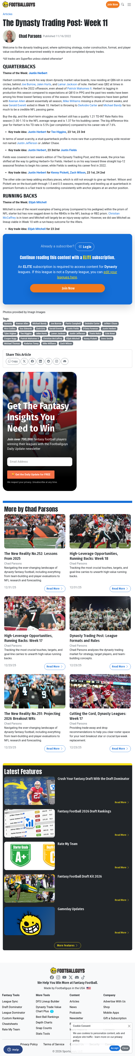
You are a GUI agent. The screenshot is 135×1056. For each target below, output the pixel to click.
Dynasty (8, 323)
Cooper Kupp (10, 338)
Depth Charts (44, 1022)
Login (84, 247)
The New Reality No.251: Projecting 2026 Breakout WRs (33, 715)
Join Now (113, 4)
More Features (67, 945)
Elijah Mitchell (38, 202)
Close (125, 1048)
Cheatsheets (10, 1023)
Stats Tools (43, 1033)
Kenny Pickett (60, 172)
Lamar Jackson (67, 84)
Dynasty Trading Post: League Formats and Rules (94, 638)
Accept (114, 1048)
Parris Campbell (73, 323)
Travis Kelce (95, 333)
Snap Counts (44, 1027)
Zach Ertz (40, 328)
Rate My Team (68, 843)
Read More (55, 588)
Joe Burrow (28, 84)
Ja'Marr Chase (110, 323)
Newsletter (76, 1018)
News (73, 1006)
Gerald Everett (17, 105)
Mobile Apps (111, 1012)
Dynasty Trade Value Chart (49, 1009)
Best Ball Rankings (47, 1016)
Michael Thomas (12, 343)
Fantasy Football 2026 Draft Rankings (84, 811)
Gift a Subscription (115, 1018)
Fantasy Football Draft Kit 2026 (80, 876)
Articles (7, 14)
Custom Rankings (13, 1018)
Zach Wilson (77, 172)
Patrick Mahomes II (79, 88)
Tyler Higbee (10, 333)
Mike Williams (71, 101)
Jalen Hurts (44, 84)
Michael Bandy (112, 105)
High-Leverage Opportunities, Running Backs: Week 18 (94, 556)
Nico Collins (10, 328)
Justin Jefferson (27, 143)
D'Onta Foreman (90, 328)
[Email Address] (39, 461)
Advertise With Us (114, 1001)
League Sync (10, 1001)
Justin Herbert (38, 73)
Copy (13, 361)
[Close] (129, 1026)
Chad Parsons (30, 36)
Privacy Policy (29, 1044)
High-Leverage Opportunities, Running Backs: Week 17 (28, 638)
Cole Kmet (110, 333)
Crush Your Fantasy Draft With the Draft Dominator (93, 778)
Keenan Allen (17, 101)
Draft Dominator (12, 1006)
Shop (106, 1006)
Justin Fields (69, 150)
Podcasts (75, 1012)
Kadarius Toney (31, 343)
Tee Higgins (58, 132)
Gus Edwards (26, 328)
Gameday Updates (71, 908)
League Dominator (13, 1012)
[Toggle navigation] (129, 4)
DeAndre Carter (87, 105)
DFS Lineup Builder (47, 1001)
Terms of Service (53, 1044)
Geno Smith (106, 338)
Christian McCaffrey (52, 338)
